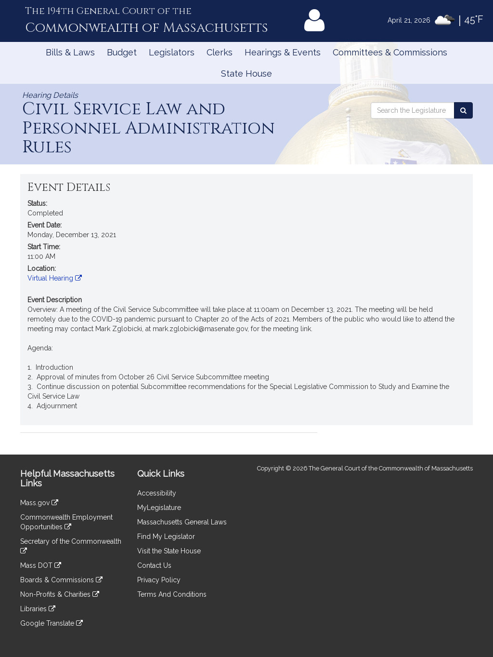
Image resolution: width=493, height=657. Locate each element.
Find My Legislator (166, 536)
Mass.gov (39, 503)
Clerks (220, 52)
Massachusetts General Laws (182, 522)
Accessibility (156, 493)
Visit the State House (169, 551)
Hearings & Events (283, 52)
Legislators (172, 52)
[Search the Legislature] (463, 110)
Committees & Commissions (390, 52)
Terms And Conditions (172, 594)
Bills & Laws (70, 52)
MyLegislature (159, 507)
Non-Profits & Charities (59, 594)
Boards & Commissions (61, 580)
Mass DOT (40, 565)
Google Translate (51, 623)
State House (246, 73)
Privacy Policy (159, 580)
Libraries (37, 609)
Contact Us (154, 565)
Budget (122, 52)
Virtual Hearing (54, 278)
